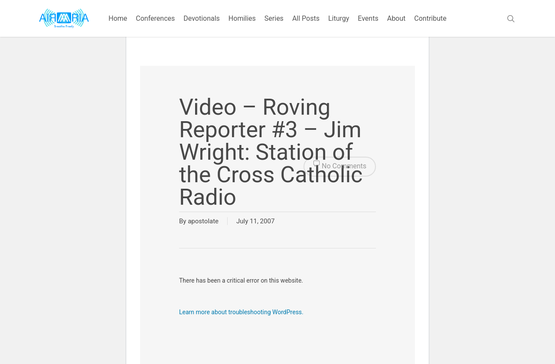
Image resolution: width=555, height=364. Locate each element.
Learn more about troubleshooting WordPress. (241, 312)
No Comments (339, 166)
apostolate (203, 221)
